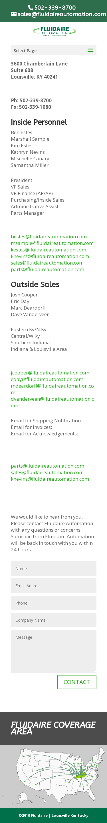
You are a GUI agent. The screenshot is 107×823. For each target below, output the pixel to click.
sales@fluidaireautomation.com (47, 262)
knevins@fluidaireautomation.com (50, 256)
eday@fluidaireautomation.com (47, 379)
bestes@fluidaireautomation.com (49, 236)
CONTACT (77, 682)
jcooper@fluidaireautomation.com (50, 372)
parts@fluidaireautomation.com (47, 269)
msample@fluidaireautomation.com (52, 243)
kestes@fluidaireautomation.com (48, 249)
